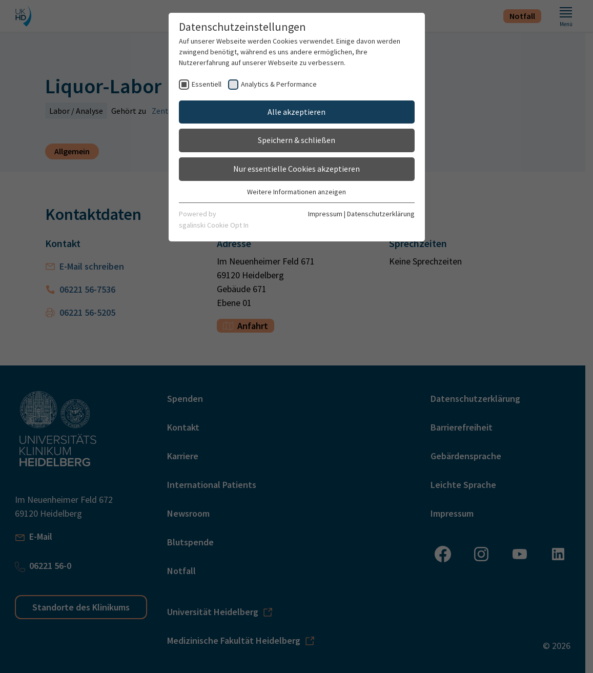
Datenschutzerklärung (381, 213)
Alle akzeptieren (296, 112)
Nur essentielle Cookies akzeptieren (296, 169)
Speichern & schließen (296, 140)
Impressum (325, 213)
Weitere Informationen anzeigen (296, 191)
